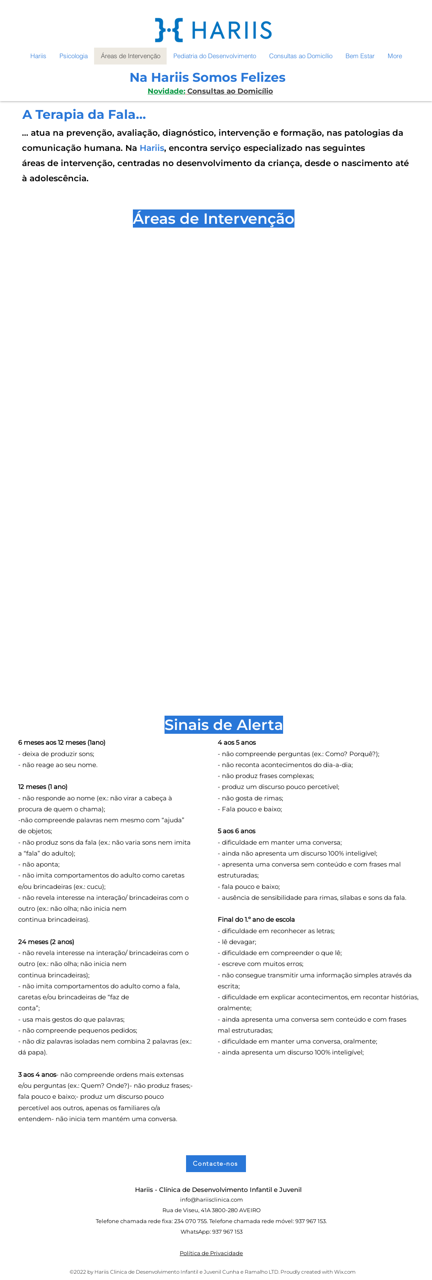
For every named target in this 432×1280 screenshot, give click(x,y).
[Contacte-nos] (216, 1163)
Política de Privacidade (211, 1253)
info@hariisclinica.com (211, 1199)
